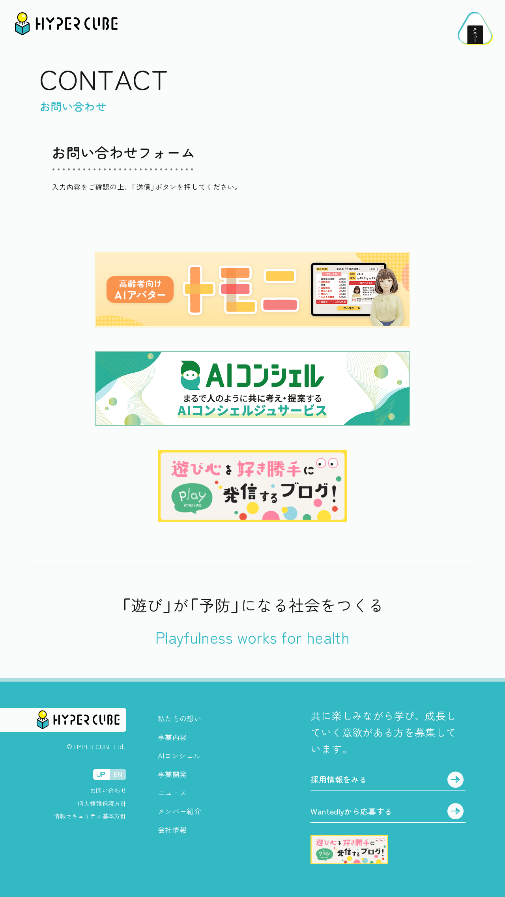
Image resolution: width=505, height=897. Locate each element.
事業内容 (172, 737)
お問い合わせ (108, 790)
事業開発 (172, 774)
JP (101, 774)
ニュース (172, 792)
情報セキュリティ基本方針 (90, 816)
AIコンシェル (179, 755)
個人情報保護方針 (102, 803)
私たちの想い (179, 718)
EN (118, 774)
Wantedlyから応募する (351, 811)
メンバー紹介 (179, 811)
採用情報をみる (338, 779)
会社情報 (172, 829)
